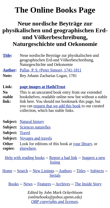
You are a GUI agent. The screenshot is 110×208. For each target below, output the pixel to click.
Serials (55, 175)
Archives (63, 184)
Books (13, 184)
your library (82, 144)
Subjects (97, 171)
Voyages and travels (36, 138)
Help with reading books (25, 157)
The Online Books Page (55, 9)
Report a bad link (63, 157)
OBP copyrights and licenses (54, 201)
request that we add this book (56, 106)
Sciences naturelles (35, 127)
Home (7, 171)
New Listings (43, 171)
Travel (25, 133)
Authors (65, 171)
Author (9, 70)
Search (22, 171)
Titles (81, 171)
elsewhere (28, 148)
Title (7, 55)
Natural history (32, 121)
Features (44, 184)
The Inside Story (88, 184)
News (28, 184)
